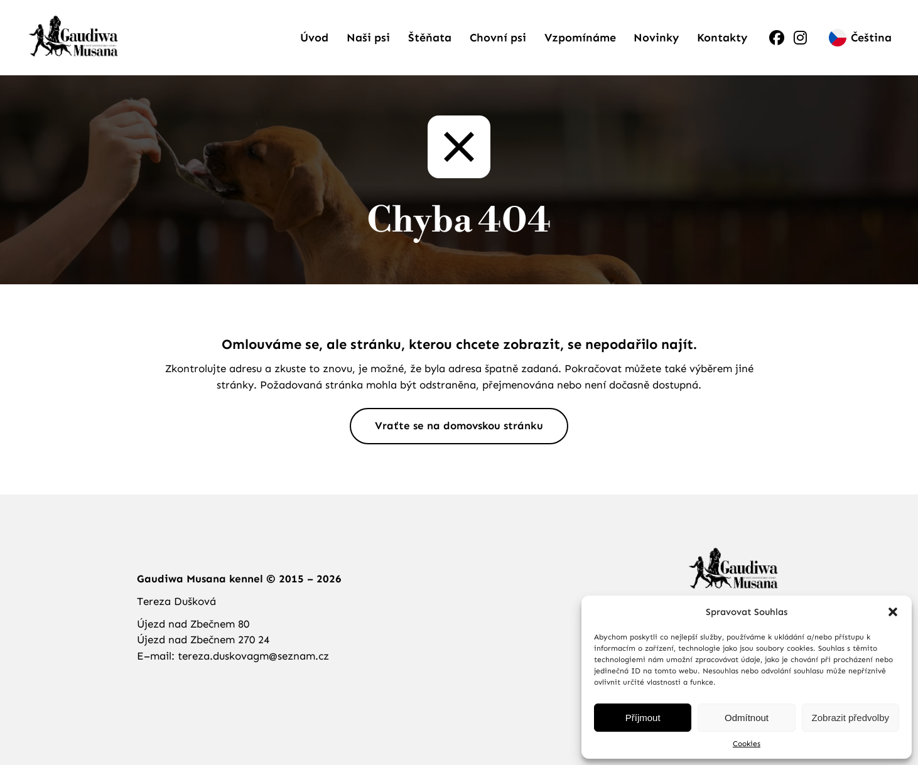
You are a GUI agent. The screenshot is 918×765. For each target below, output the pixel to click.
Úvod (314, 38)
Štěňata (429, 38)
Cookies (746, 743)
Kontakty (722, 38)
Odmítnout (747, 717)
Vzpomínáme (580, 38)
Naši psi (368, 38)
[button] (893, 612)
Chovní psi (498, 38)
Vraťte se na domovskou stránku (459, 425)
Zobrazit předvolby (850, 717)
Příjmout (643, 717)
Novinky (656, 38)
